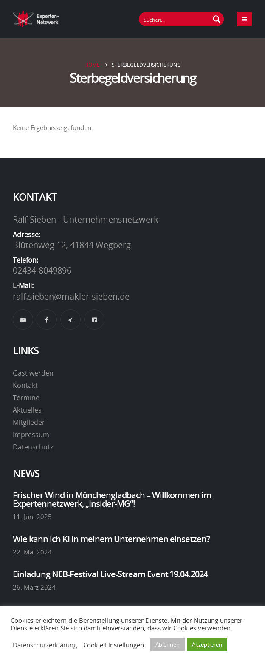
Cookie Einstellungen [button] (113, 645)
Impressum (31, 434)
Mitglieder (29, 422)
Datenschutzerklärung (45, 645)
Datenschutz (33, 447)
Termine (26, 397)
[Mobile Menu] (244, 19)
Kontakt (25, 385)
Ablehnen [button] (167, 644)
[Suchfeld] (175, 19)
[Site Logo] (36, 19)
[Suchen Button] (216, 19)
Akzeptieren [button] (207, 644)
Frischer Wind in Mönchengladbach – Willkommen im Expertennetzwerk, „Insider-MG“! (112, 499)
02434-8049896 (42, 270)
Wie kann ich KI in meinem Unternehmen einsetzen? (111, 539)
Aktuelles (27, 410)
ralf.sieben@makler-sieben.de (71, 296)
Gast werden (33, 373)
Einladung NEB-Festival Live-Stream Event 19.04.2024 (110, 574)
